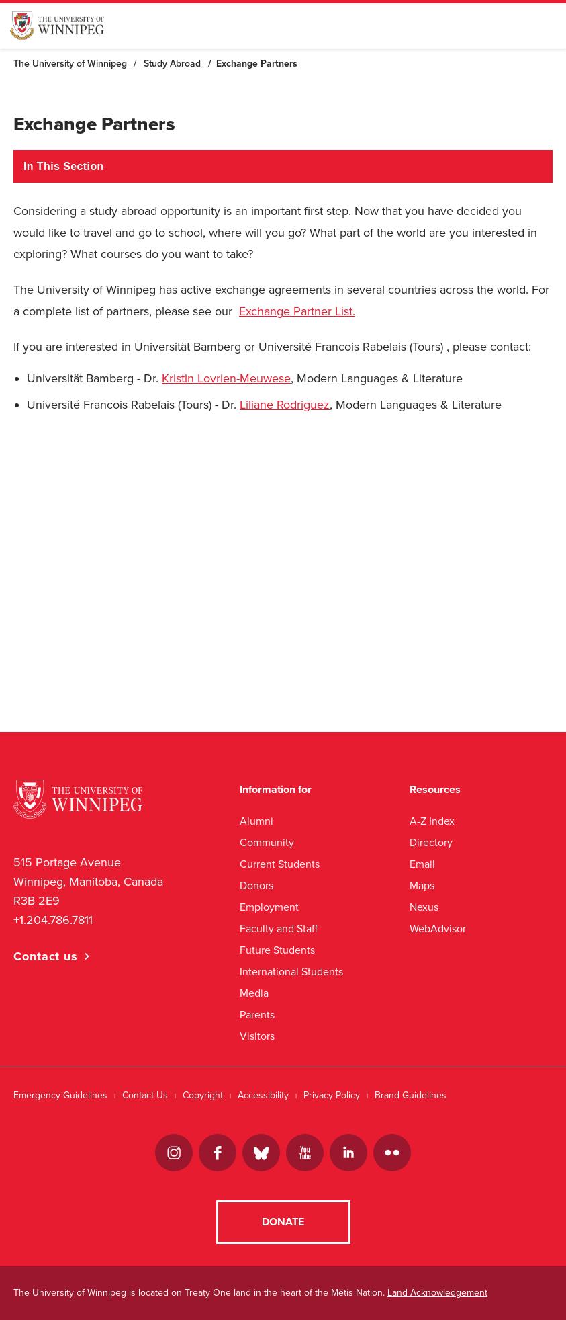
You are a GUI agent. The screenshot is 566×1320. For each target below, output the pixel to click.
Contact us (45, 956)
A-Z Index (432, 821)
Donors (256, 885)
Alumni (256, 821)
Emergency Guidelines (60, 1095)
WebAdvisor (438, 928)
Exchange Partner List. (297, 311)
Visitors (257, 1036)
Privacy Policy (331, 1095)
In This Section (63, 166)
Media (254, 993)
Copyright (203, 1095)
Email (422, 864)
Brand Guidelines (410, 1095)
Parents (257, 1014)
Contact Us (145, 1095)
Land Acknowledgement (437, 1292)
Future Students (277, 950)
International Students (291, 971)
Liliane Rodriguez (285, 404)
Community (267, 842)
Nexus (424, 907)
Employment (269, 907)
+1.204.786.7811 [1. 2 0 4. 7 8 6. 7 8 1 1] (53, 920)
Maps (422, 885)
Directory (431, 842)
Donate (283, 1222)
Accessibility (263, 1095)
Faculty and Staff (279, 928)
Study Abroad (172, 63)
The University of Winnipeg (70, 63)
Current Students (280, 864)
